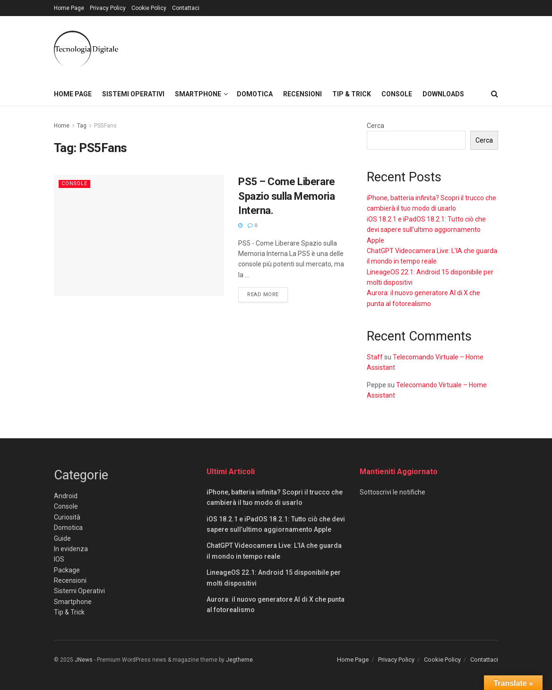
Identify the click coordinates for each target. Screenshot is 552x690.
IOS (59, 559)
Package (67, 570)
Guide (62, 538)
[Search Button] (494, 94)
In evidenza (71, 549)
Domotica (255, 94)
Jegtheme (239, 659)
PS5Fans (105, 125)
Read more (267, 294)
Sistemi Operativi (133, 94)
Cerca (375, 125)
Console (396, 94)
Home (61, 125)
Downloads (443, 94)
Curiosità (67, 517)
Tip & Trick (351, 94)
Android (66, 496)
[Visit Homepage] (86, 49)
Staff (375, 357)
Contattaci (185, 8)
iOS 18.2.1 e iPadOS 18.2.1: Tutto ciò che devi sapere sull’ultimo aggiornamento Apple (426, 229)
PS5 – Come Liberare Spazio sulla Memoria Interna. (286, 196)
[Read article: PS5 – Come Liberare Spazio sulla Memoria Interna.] (139, 235)
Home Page (69, 8)
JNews (84, 659)
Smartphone (198, 94)
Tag (81, 125)
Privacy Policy (108, 8)
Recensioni (302, 94)
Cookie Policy (148, 8)
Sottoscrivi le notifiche (392, 492)
